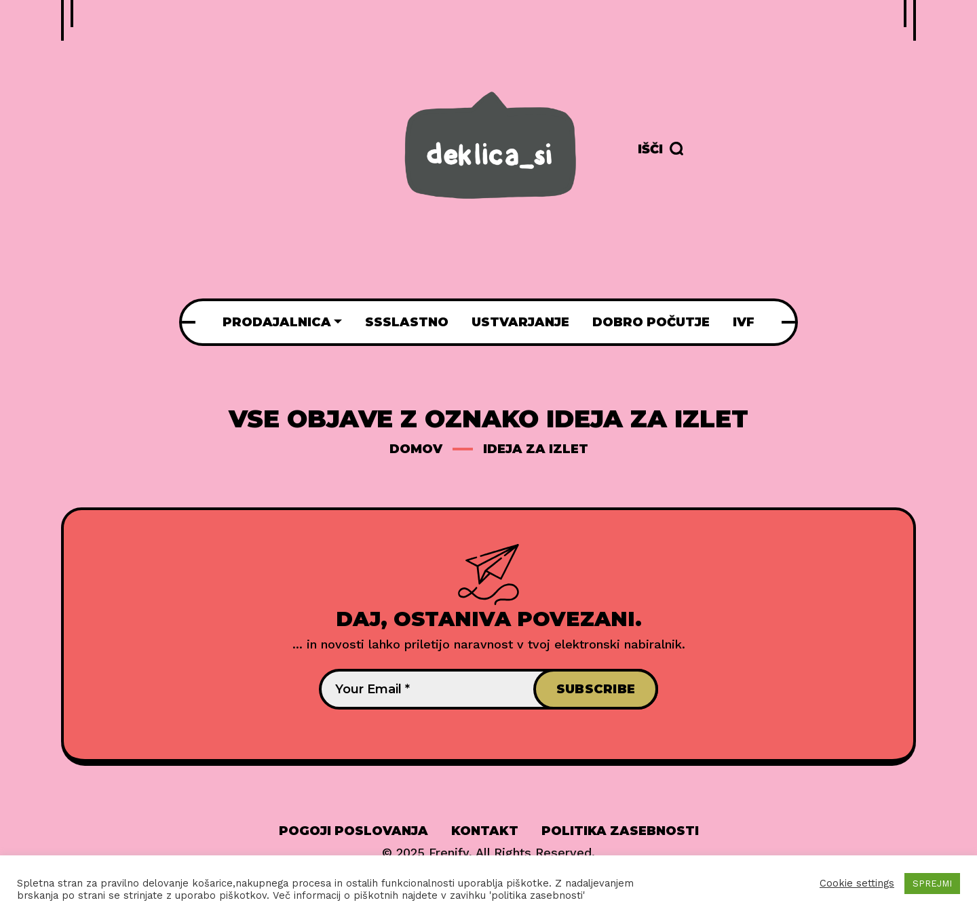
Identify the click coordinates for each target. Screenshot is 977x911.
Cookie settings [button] (857, 883)
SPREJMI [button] (932, 883)
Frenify (449, 852)
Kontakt (484, 830)
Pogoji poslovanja (353, 830)
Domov (415, 449)
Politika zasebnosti (620, 830)
